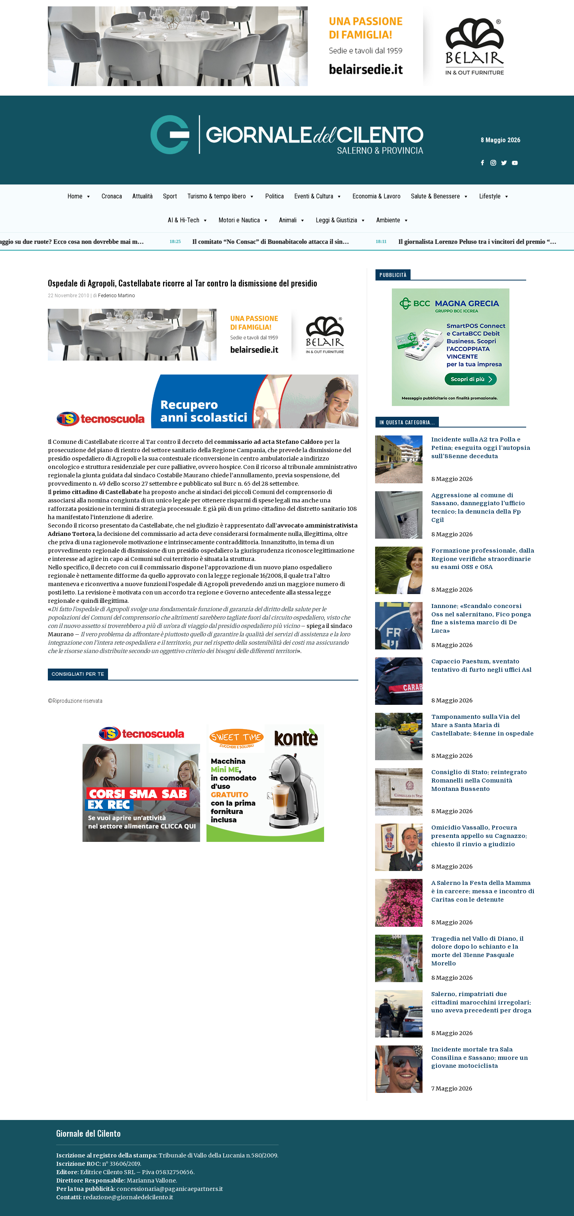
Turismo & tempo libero (221, 196)
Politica (274, 196)
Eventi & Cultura (318, 196)
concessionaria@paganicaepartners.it (169, 1188)
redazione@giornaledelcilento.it (128, 1197)
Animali (292, 220)
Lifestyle (494, 196)
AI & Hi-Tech (188, 220)
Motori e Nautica (243, 220)
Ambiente (392, 220)
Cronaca (112, 196)
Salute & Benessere (440, 196)
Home (79, 196)
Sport (170, 196)
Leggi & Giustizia (341, 220)
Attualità (142, 196)
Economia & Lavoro (376, 196)
